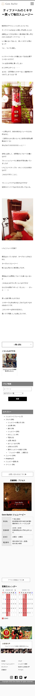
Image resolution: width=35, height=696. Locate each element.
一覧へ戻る (17, 344)
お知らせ (11, 446)
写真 (9, 437)
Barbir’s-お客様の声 (23, 667)
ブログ (8, 419)
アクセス (20, 669)
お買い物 (11, 440)
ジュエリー (11, 431)
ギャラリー (4, 667)
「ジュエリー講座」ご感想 (17, 452)
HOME (3, 661)
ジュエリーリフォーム (13, 416)
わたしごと (11, 434)
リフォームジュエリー (7, 664)
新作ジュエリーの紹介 (15, 449)
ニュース (9, 455)
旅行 (9, 428)
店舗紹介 (4, 669)
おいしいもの (12, 443)
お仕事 (10, 425)
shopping (9, 458)
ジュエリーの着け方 (14, 422)
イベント (9, 464)
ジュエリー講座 (11, 461)
